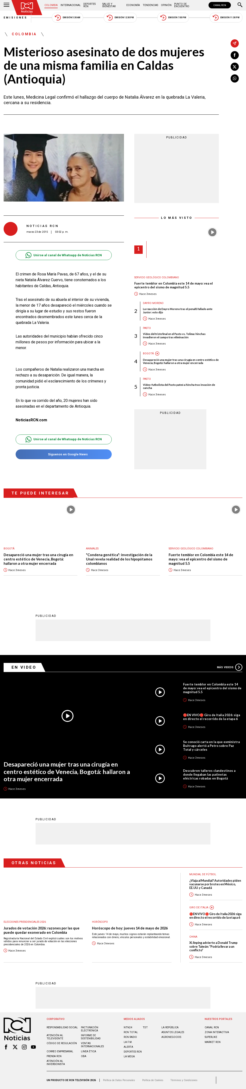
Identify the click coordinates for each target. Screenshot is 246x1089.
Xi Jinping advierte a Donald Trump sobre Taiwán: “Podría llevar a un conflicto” (213, 946)
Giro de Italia (198, 907)
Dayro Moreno (153, 303)
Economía (133, 5)
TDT (145, 1027)
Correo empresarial (60, 1051)
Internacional (71, 5)
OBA (83, 1056)
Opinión (166, 5)
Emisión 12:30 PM (120, 18)
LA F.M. (128, 1042)
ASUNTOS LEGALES (172, 1032)
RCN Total (131, 1032)
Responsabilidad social (62, 1027)
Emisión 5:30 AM (67, 18)
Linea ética (88, 1051)
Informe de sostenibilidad (91, 1037)
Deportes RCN (89, 5)
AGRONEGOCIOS (171, 1037)
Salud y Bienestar (109, 5)
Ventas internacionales (92, 1045)
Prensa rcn (54, 1056)
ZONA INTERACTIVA (217, 1032)
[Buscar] (240, 5)
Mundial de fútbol (202, 874)
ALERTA (128, 1046)
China (193, 936)
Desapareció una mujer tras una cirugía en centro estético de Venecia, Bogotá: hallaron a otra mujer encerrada (181, 361)
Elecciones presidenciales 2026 (25, 921)
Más (229, 667)
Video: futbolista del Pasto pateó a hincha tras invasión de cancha (179, 386)
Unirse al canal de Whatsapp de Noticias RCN (63, 255)
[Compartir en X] (235, 67)
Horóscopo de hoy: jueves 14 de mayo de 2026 (130, 928)
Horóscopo (100, 921)
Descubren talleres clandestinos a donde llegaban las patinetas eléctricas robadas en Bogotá (209, 774)
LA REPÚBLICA (169, 1027)
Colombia (51, 5)
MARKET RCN (213, 1042)
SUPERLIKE (211, 1037)
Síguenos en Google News (63, 454)
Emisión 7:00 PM (173, 18)
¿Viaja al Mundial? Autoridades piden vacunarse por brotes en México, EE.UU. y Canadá (215, 884)
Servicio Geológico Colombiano (156, 277)
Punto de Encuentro (181, 5)
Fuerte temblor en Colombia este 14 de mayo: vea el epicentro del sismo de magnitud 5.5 (173, 285)
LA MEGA (129, 1056)
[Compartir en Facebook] (235, 55)
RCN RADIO (130, 1037)
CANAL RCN (219, 5)
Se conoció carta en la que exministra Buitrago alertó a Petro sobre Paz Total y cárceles (211, 745)
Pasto (147, 328)
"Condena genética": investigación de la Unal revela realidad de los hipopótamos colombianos (119, 559)
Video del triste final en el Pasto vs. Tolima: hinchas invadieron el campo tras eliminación (174, 335)
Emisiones (16, 17)
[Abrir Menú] (6, 5)
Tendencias (150, 5)
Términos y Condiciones (183, 1080)
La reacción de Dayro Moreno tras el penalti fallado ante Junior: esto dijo (177, 310)
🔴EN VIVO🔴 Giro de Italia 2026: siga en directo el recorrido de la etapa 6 (211, 717)
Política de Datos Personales (119, 1080)
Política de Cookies (152, 1080)
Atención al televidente (55, 1037)
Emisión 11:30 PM (226, 18)
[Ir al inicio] (26, 7)
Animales (92, 548)
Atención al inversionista (56, 1062)
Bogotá (148, 353)
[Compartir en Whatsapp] (235, 78)
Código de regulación (62, 1043)
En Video (24, 667)
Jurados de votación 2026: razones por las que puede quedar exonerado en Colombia (42, 930)
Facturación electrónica (89, 1029)
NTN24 (128, 1027)
